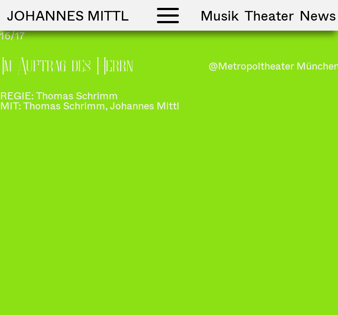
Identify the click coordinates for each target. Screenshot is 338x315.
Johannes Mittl (67, 15)
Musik (219, 15)
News (317, 15)
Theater (269, 15)
